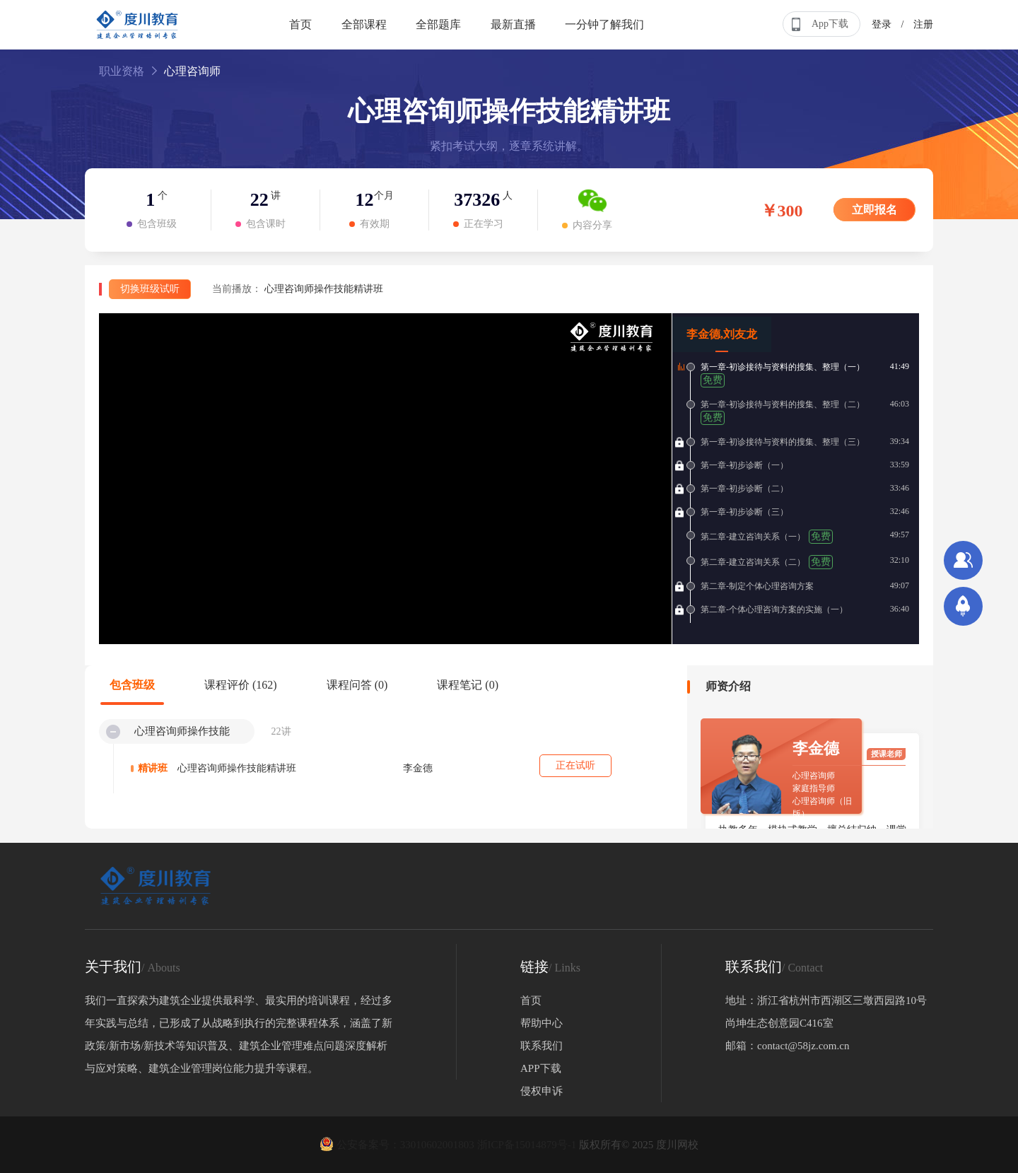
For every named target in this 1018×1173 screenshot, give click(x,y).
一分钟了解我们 (604, 24)
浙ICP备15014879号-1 (527, 1144)
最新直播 (513, 24)
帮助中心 (541, 1023)
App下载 (818, 25)
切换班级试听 (150, 289)
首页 (300, 24)
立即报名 (874, 210)
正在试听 (575, 765)
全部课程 (364, 24)
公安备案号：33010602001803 (398, 1144)
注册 (923, 24)
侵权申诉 (541, 1091)
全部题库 (438, 24)
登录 (881, 24)
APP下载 (540, 1068)
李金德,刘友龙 (721, 334)
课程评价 (240, 685)
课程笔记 (467, 685)
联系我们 (541, 1045)
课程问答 (357, 685)
